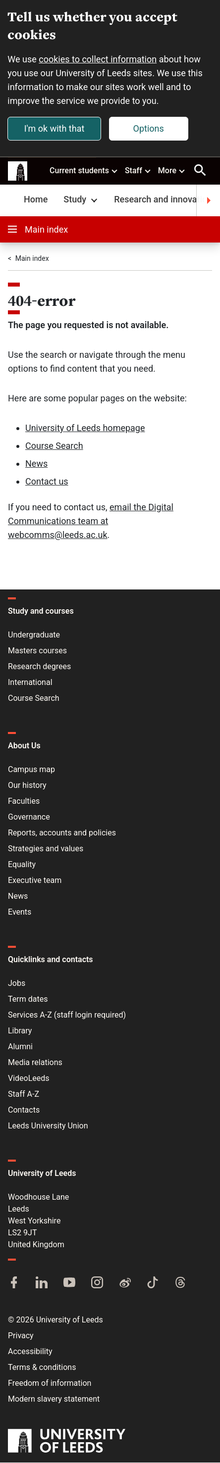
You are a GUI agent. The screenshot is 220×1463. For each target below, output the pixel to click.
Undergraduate (34, 635)
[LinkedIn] (42, 1284)
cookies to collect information (98, 59)
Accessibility (30, 1352)
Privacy (21, 1336)
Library (20, 1031)
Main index (38, 230)
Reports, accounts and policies (62, 833)
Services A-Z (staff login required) (67, 1015)
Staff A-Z (23, 1094)
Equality (22, 865)
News (36, 464)
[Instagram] (97, 1284)
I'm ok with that (54, 128)
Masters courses (37, 651)
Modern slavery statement (54, 1399)
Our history (27, 785)
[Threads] (180, 1284)
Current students (84, 171)
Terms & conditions (42, 1367)
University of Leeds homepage (85, 428)
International (30, 682)
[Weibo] (125, 1284)
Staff (138, 171)
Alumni (20, 1047)
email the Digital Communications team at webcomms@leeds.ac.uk (90, 521)
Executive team (34, 880)
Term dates (28, 999)
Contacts (24, 1110)
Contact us (46, 482)
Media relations (35, 1063)
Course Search (54, 446)
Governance (29, 817)
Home (36, 200)
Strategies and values (45, 849)
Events (19, 912)
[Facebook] (14, 1284)
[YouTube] (69, 1284)
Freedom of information (49, 1383)
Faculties (24, 801)
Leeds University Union (48, 1126)
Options (148, 128)
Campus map (31, 770)
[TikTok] (153, 1284)
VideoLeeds (29, 1078)
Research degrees (39, 667)
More (172, 171)
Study (81, 200)
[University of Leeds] (66, 1442)
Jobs (16, 983)
